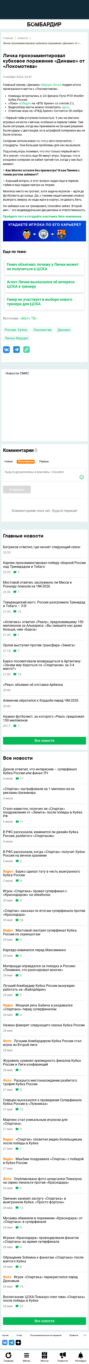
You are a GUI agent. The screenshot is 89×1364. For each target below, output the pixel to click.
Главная (8, 38)
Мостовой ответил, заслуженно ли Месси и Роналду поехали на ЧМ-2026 (37, 584)
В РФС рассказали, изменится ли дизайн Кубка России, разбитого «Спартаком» (40, 834)
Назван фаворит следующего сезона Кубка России (44, 1025)
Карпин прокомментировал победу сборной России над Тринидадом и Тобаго (44, 564)
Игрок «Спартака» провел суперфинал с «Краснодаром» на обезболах (35, 893)
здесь (65, 107)
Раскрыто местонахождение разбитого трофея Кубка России (40, 1082)
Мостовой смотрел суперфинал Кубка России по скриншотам (40, 932)
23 (21, 1306)
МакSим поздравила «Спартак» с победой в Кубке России (43, 1161)
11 (22, 778)
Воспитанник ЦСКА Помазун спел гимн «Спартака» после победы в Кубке (44, 1299)
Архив (5, 1335)
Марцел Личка (51, 84)
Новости (23, 38)
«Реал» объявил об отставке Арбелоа (33, 685)
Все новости (44, 741)
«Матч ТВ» (28, 318)
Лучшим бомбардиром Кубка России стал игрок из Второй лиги (42, 1043)
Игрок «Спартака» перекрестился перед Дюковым (40, 1279)
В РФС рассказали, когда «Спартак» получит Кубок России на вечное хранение (44, 853)
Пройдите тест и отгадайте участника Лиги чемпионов (42, 216)
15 (19, 674)
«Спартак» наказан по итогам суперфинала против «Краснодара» (44, 912)
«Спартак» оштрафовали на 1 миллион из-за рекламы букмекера (38, 790)
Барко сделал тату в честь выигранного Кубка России (41, 873)
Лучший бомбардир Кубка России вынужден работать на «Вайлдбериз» (39, 987)
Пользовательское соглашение (45, 1335)
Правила (73, 1335)
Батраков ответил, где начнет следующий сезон (41, 547)
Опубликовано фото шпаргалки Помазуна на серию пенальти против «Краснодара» (42, 1180)
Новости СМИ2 (17, 373)
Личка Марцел (16, 338)
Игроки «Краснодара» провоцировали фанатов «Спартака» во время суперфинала (41, 1239)
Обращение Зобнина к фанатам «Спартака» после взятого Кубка (43, 1259)
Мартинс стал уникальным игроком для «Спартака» (35, 1121)
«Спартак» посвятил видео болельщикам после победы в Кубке (42, 1141)
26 (21, 920)
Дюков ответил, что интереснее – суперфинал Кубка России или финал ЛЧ (40, 771)
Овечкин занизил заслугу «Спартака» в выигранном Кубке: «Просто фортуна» (34, 1200)
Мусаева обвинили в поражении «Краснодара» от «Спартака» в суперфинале (43, 1220)
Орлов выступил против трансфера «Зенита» (39, 645)
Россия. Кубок (16, 330)
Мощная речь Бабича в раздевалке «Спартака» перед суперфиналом (38, 1007)
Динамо (64, 330)
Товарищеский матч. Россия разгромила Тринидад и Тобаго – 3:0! (44, 604)
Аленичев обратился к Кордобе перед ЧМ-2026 (40, 700)
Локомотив (42, 330)
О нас (19, 1335)
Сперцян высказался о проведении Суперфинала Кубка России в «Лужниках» (42, 1102)
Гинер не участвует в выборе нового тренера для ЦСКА (39, 301)
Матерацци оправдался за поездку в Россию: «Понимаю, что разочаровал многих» (39, 968)
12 (21, 1109)
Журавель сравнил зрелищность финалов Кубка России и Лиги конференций (42, 1062)
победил (25, 103)
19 (19, 611)
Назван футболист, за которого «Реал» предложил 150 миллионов (43, 718)
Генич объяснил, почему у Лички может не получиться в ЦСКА (43, 266)
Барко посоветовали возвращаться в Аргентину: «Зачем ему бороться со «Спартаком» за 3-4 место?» (42, 665)
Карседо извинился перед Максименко (34, 950)
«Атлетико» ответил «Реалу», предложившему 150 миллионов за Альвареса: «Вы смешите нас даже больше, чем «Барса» (43, 625)
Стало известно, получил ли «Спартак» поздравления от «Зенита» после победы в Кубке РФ (42, 812)
